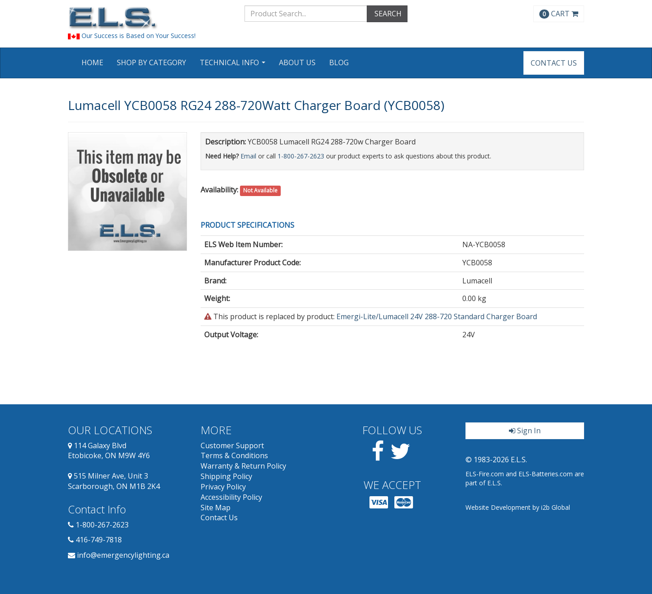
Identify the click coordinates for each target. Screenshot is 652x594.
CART (558, 14)
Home (92, 62)
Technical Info (234, 65)
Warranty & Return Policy (243, 466)
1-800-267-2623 (301, 156)
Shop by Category (151, 62)
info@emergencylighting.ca (123, 555)
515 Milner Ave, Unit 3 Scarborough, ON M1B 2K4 (114, 481)
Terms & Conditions (234, 455)
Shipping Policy (226, 476)
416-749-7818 (99, 540)
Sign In (525, 431)
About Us (297, 62)
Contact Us (554, 63)
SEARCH (387, 14)
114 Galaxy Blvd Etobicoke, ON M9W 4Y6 (109, 451)
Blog (339, 62)
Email (248, 156)
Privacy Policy (223, 487)
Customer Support (232, 445)
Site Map (215, 508)
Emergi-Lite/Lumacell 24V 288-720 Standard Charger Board (436, 316)
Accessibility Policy (231, 497)
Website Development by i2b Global (517, 507)
